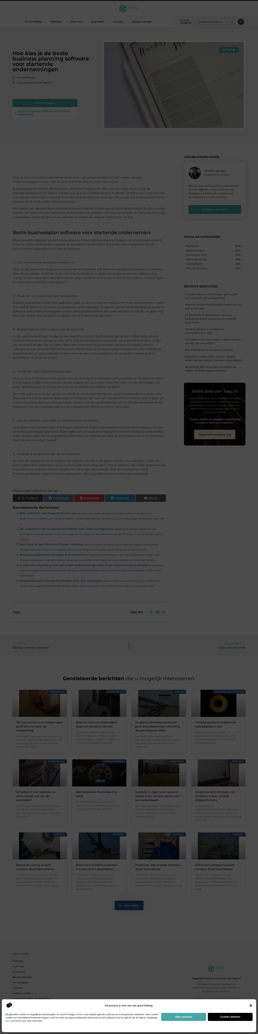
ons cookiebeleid (13, 1021)
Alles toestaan (183, 1016)
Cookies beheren (230, 1016)
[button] (251, 1005)
